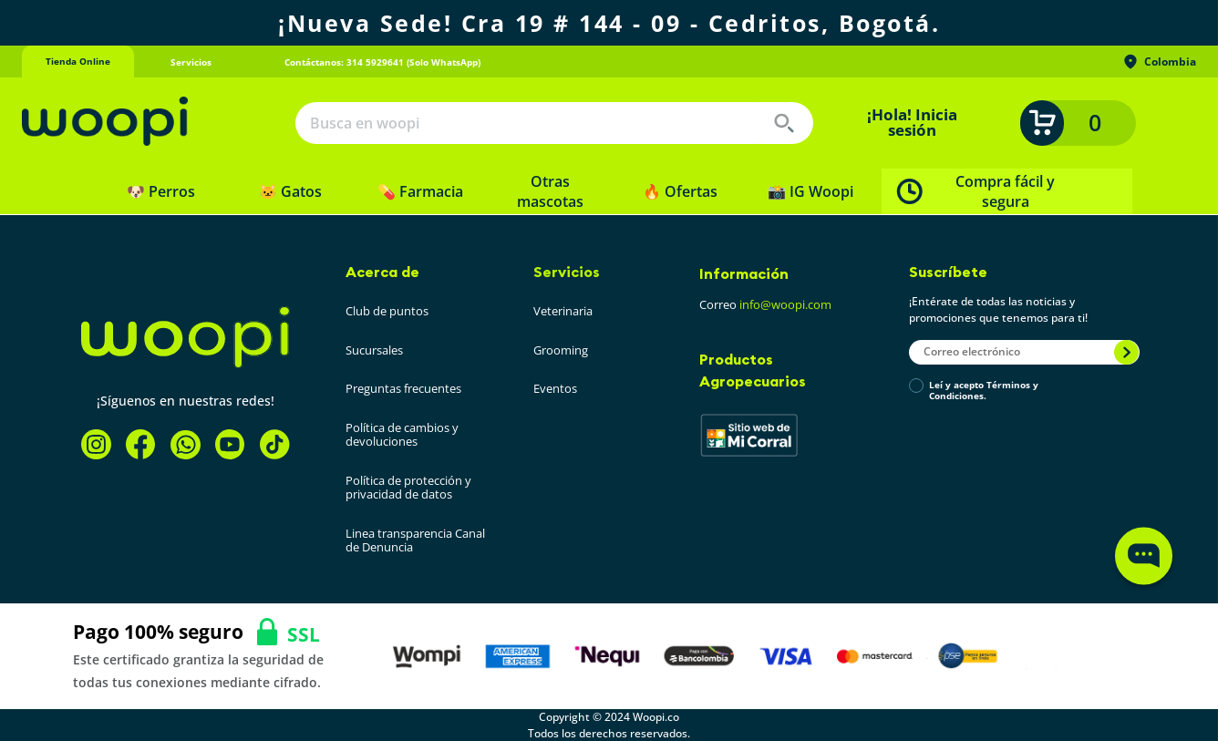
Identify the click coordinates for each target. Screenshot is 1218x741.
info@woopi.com (785, 304)
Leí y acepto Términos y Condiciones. (983, 390)
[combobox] (554, 123)
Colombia (1158, 62)
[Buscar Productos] (784, 123)
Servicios (566, 271)
